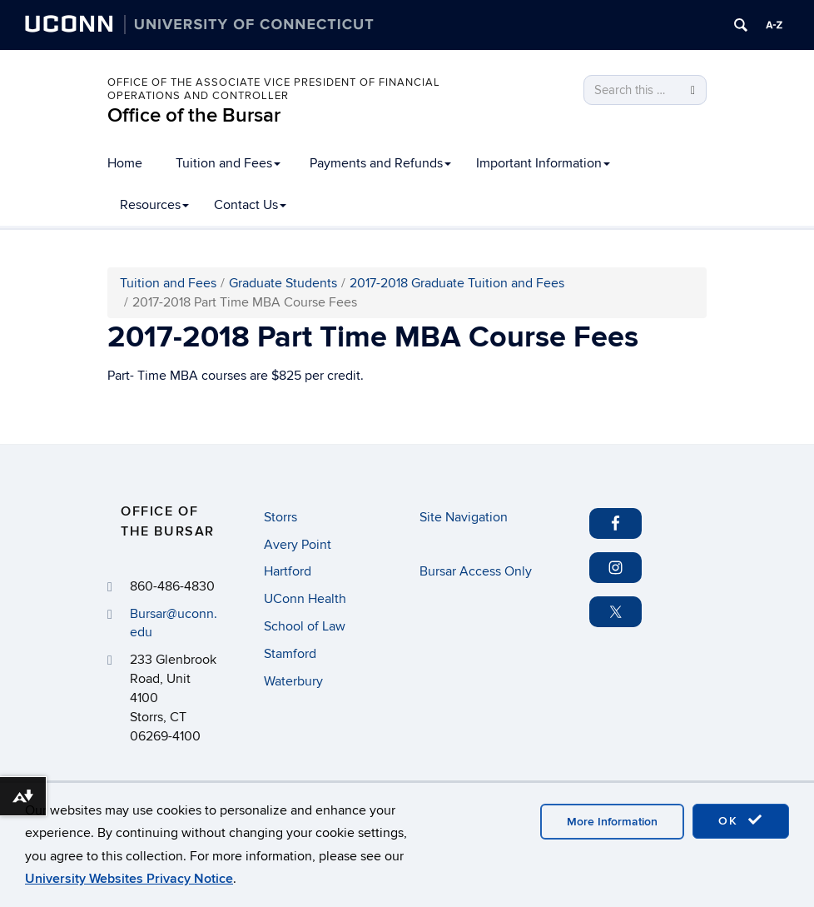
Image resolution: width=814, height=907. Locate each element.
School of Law (304, 626)
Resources (154, 205)
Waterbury (293, 681)
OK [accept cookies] (740, 820)
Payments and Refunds (380, 163)
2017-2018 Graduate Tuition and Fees (457, 283)
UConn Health (305, 599)
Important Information (543, 163)
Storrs (280, 517)
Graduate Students (283, 283)
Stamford (290, 653)
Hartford (287, 571)
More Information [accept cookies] (612, 822)
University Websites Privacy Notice (129, 878)
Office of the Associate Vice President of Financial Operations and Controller (273, 89)
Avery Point (297, 544)
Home (124, 163)
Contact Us (250, 205)
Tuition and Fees (228, 163)
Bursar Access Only (475, 571)
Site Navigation (463, 517)
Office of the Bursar (193, 115)
